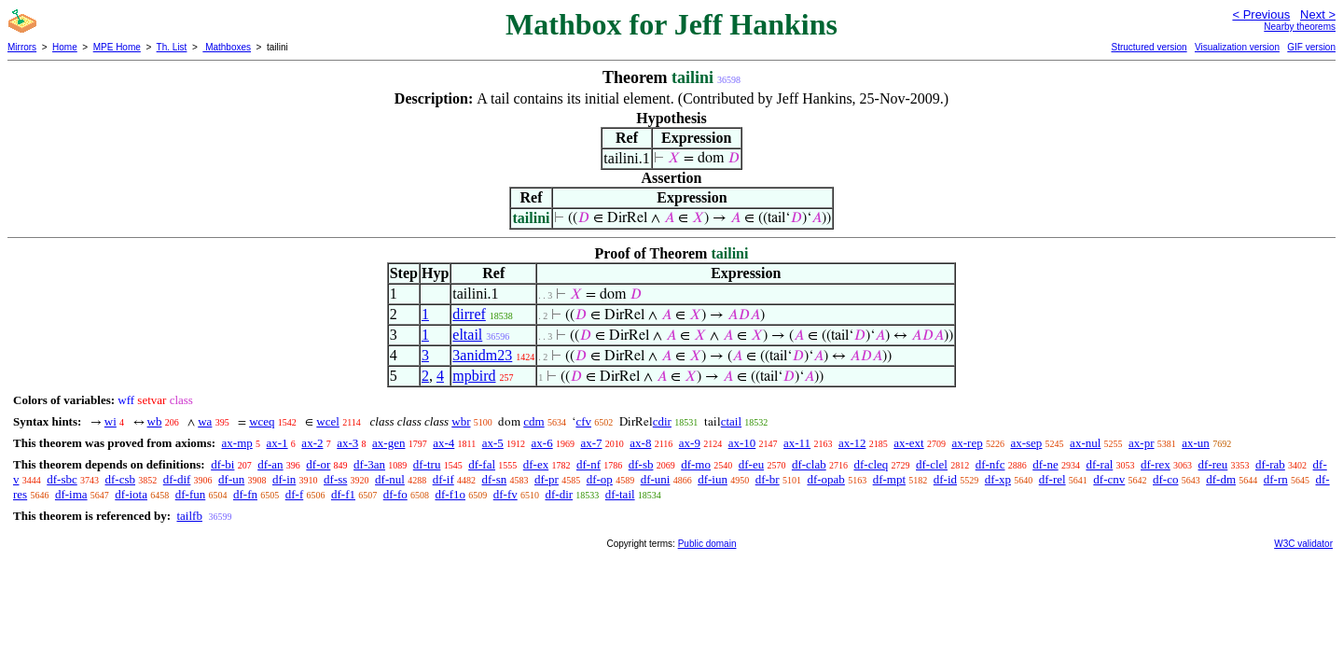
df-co (1165, 479)
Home (64, 47)
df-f (294, 494)
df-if (443, 479)
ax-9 (689, 443)
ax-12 (852, 443)
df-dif (177, 479)
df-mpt (889, 479)
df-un (231, 479)
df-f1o (450, 494)
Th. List (172, 47)
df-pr (546, 479)
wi (110, 421)
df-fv (505, 494)
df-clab (809, 464)
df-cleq (870, 464)
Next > (1318, 14)
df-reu (1213, 464)
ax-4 (443, 443)
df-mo (696, 464)
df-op (600, 479)
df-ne (1045, 464)
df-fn (245, 494)
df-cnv (1109, 479)
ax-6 (542, 443)
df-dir (559, 494)
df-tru (427, 464)
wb (154, 421)
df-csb (120, 479)
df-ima (71, 494)
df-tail (620, 494)
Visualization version (1237, 47)
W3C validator (1303, 544)
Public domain (707, 544)
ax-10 (742, 443)
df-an (270, 464)
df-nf (588, 464)
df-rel (1052, 479)
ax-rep (966, 443)
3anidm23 (482, 355)
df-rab (1270, 464)
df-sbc (62, 479)
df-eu (751, 464)
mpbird (473, 376)
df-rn (1276, 479)
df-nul (390, 479)
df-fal (481, 464)
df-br (767, 479)
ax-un (1196, 443)
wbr (460, 421)
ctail (731, 421)
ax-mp (237, 443)
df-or (318, 464)
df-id (945, 479)
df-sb (641, 464)
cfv (583, 421)
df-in (284, 479)
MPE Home (117, 47)
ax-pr (1141, 443)
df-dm (1221, 479)
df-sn (493, 479)
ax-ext (908, 443)
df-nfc (990, 464)
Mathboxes (226, 47)
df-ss (335, 479)
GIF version (1311, 47)
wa (205, 421)
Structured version (1148, 47)
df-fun (190, 494)
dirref (469, 314)
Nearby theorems (1300, 26)
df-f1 (343, 494)
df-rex (1155, 464)
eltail (467, 335)
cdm (533, 421)
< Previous (1261, 14)
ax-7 (591, 443)
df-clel (932, 464)
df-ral (1099, 464)
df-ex (535, 464)
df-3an (369, 464)
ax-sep (1026, 443)
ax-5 (493, 443)
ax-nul (1085, 443)
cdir (662, 421)
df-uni (656, 479)
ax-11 (796, 443)
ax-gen (388, 443)
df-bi (222, 464)
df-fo (395, 494)
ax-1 (277, 443)
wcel (327, 421)
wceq (261, 421)
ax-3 (347, 443)
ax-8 (640, 443)
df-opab (825, 479)
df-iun (712, 479)
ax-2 (312, 443)
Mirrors (21, 47)
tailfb (188, 516)
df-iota (131, 494)
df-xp (998, 479)
